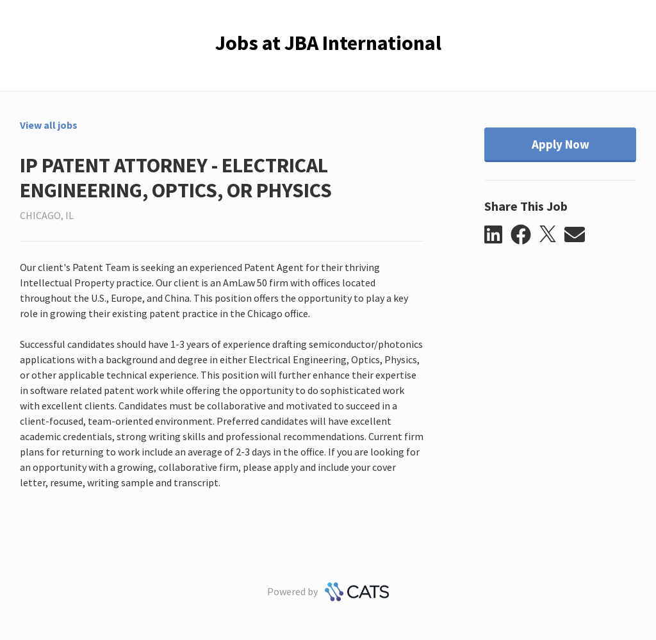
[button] (497, 235)
